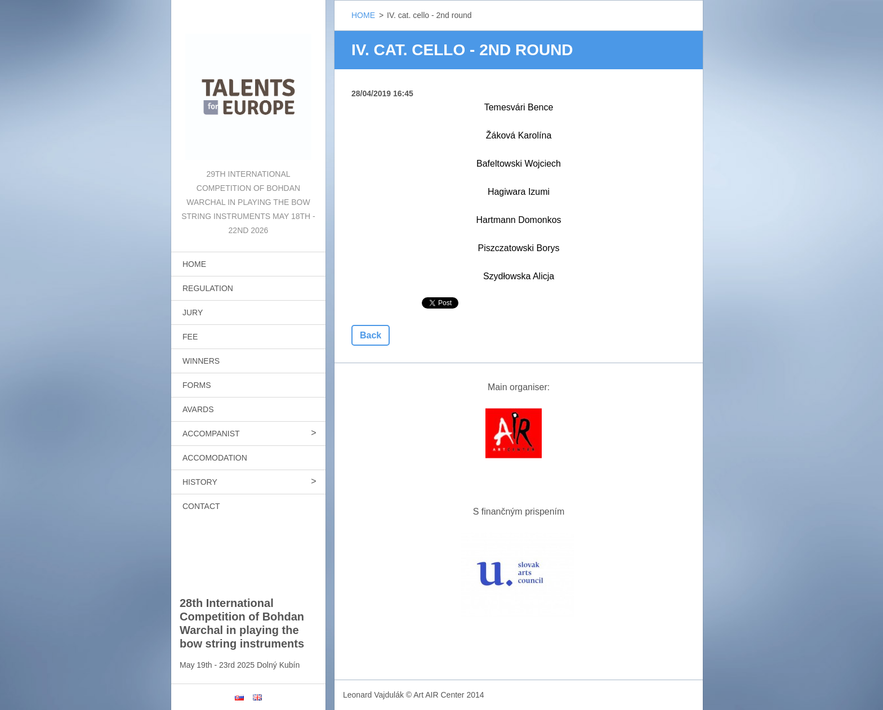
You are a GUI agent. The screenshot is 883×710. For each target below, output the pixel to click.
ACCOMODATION (214, 457)
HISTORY (199, 481)
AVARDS (198, 409)
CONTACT (201, 506)
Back (370, 335)
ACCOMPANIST (211, 433)
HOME (194, 264)
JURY (192, 312)
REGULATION (207, 288)
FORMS (196, 385)
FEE (190, 336)
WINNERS (201, 360)
